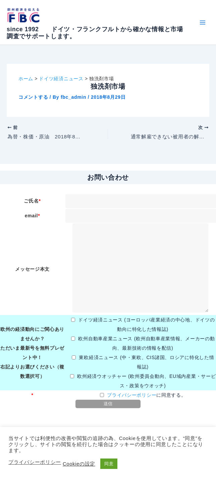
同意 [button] (108, 463)
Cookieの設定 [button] (79, 464)
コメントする (33, 97)
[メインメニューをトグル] (202, 22)
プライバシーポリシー (131, 395)
